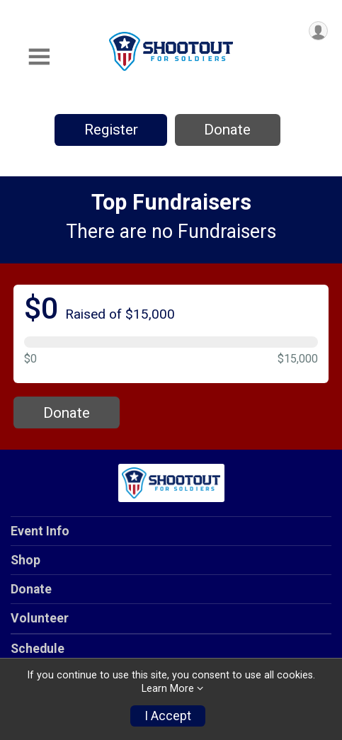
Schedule (37, 649)
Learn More (168, 689)
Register (111, 129)
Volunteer (40, 618)
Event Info (40, 531)
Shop (25, 560)
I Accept (167, 716)
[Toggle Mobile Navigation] (39, 57)
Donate (227, 129)
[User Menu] (318, 30)
